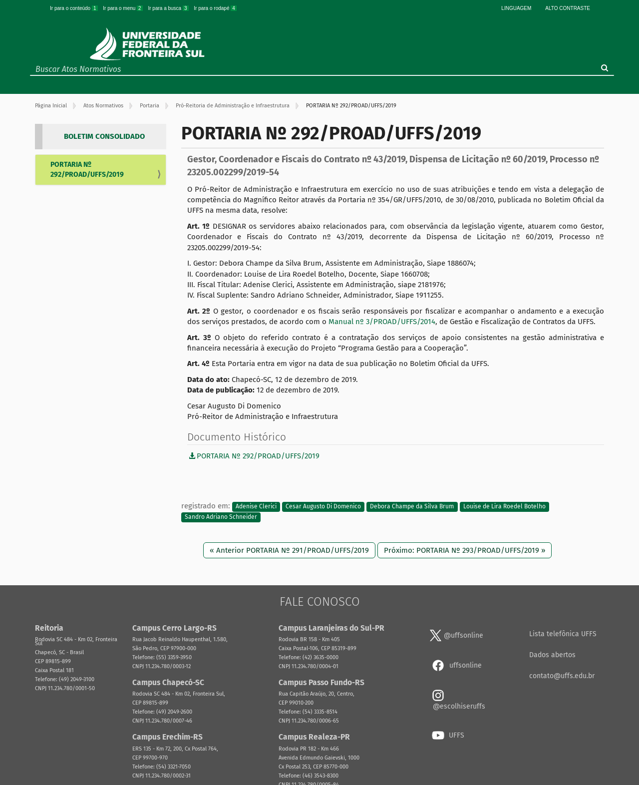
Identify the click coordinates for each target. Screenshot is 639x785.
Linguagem (516, 8)
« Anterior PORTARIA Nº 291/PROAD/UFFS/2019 (289, 550)
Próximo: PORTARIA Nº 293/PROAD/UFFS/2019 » (464, 550)
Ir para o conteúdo (74, 8)
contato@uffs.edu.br (562, 676)
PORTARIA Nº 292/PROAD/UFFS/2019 (87, 169)
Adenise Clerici (256, 506)
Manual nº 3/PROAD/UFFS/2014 (381, 321)
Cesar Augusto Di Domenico (323, 506)
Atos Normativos (103, 105)
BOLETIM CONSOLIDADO (104, 136)
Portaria (149, 105)
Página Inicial (51, 105)
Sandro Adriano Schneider (221, 517)
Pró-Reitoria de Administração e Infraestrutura (233, 105)
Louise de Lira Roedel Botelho (504, 506)
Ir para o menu (123, 8)
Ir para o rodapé (215, 8)
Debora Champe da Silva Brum (412, 506)
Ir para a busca (169, 8)
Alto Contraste (567, 8)
